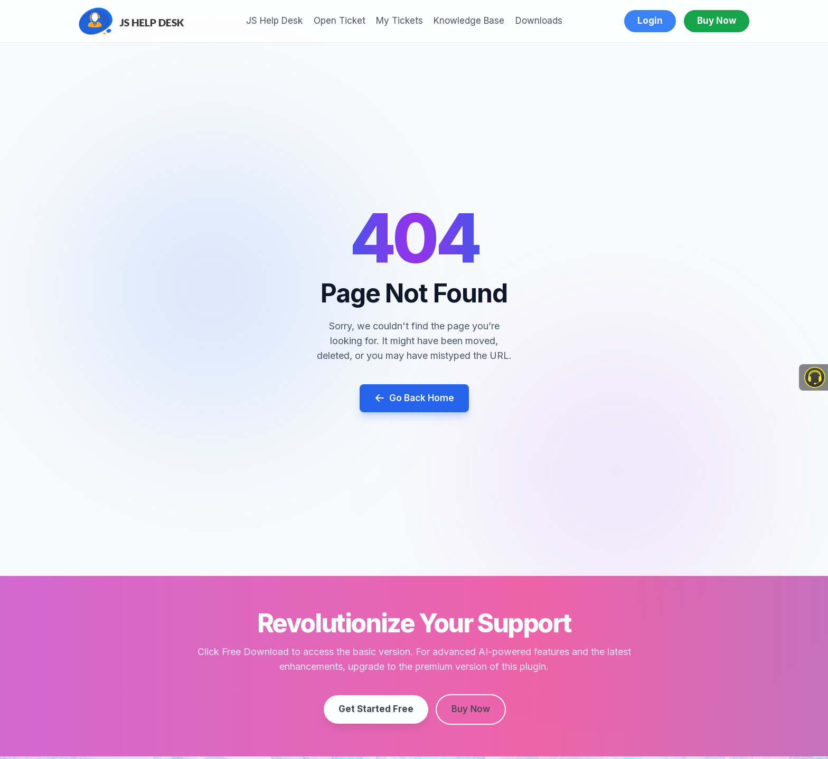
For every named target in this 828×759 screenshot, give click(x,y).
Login (650, 20)
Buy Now (716, 20)
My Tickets (399, 20)
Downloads (538, 20)
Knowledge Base (469, 20)
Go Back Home (414, 398)
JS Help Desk (274, 20)
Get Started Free (375, 711)
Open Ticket (339, 20)
